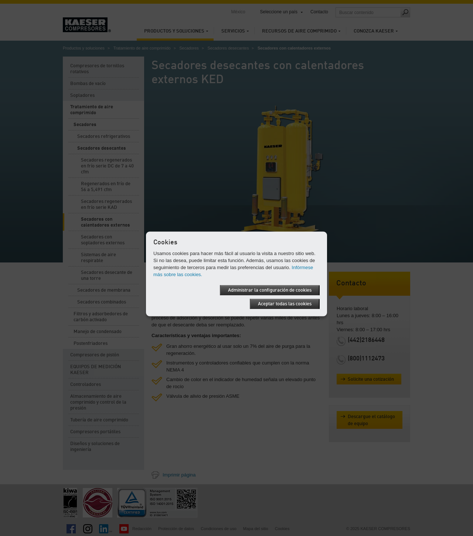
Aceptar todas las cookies (285, 304)
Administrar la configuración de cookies (270, 290)
